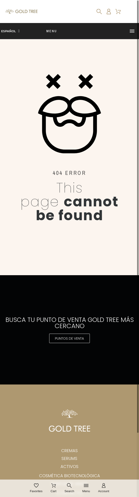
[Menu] (86, 488)
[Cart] (53, 488)
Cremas (69, 451)
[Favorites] (36, 488)
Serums (69, 458)
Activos (69, 466)
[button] (69, 338)
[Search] (99, 11)
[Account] (104, 488)
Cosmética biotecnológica (69, 476)
